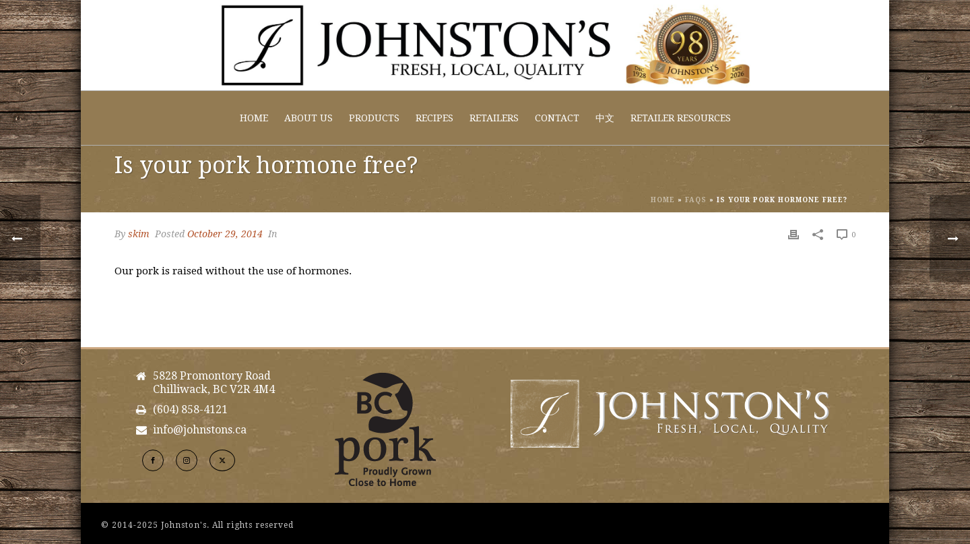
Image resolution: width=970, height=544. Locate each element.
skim (139, 234)
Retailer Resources (680, 118)
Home (254, 118)
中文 (604, 118)
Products (374, 118)
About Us (308, 118)
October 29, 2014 (225, 234)
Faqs (696, 200)
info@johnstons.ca (200, 430)
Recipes (434, 118)
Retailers (494, 118)
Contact (557, 118)
